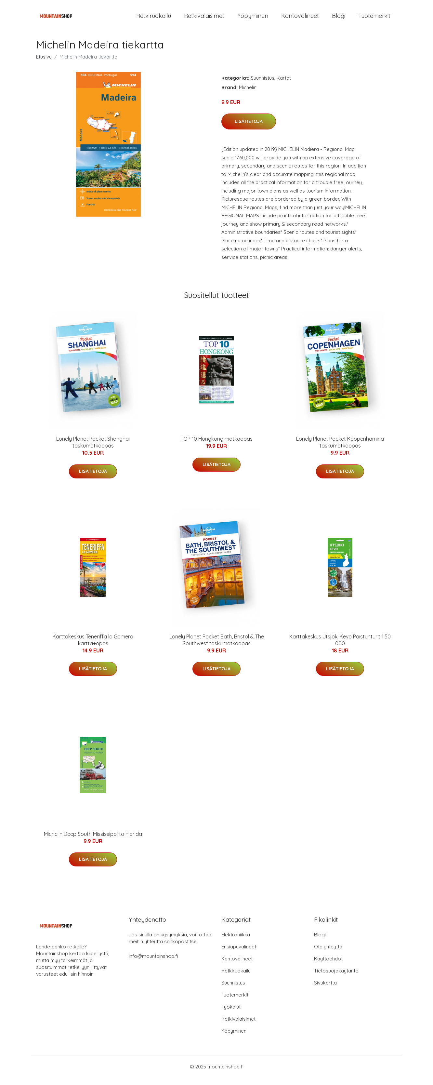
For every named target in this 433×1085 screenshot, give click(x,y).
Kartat (284, 85)
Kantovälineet (300, 19)
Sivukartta (325, 990)
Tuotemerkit (374, 19)
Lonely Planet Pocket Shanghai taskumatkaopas (93, 449)
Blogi (338, 19)
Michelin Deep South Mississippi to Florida (93, 841)
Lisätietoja (249, 128)
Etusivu (44, 64)
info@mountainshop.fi (153, 963)
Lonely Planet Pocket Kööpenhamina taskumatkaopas (340, 449)
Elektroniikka (235, 942)
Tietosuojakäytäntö (336, 978)
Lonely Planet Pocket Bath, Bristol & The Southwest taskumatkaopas (216, 647)
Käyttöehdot (328, 966)
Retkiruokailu (153, 19)
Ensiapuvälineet (238, 954)
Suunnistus (262, 85)
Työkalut (231, 1014)
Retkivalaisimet (204, 19)
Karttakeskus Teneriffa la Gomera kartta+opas (93, 647)
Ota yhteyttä (328, 954)
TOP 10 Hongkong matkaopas (216, 446)
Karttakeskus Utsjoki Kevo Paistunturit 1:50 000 (340, 647)
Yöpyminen (252, 19)
